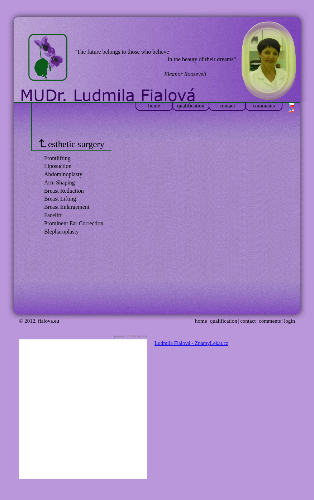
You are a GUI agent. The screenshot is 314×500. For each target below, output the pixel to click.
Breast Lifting (60, 199)
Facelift (53, 215)
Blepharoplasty (61, 232)
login (289, 321)
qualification (190, 106)
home (154, 106)
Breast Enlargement (66, 207)
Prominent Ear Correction (73, 223)
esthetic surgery (71, 144)
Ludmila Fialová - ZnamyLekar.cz (191, 343)
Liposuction (57, 166)
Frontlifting (57, 158)
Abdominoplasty (63, 174)
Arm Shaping (59, 182)
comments (264, 106)
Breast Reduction (64, 191)
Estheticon (139, 336)
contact (227, 106)
